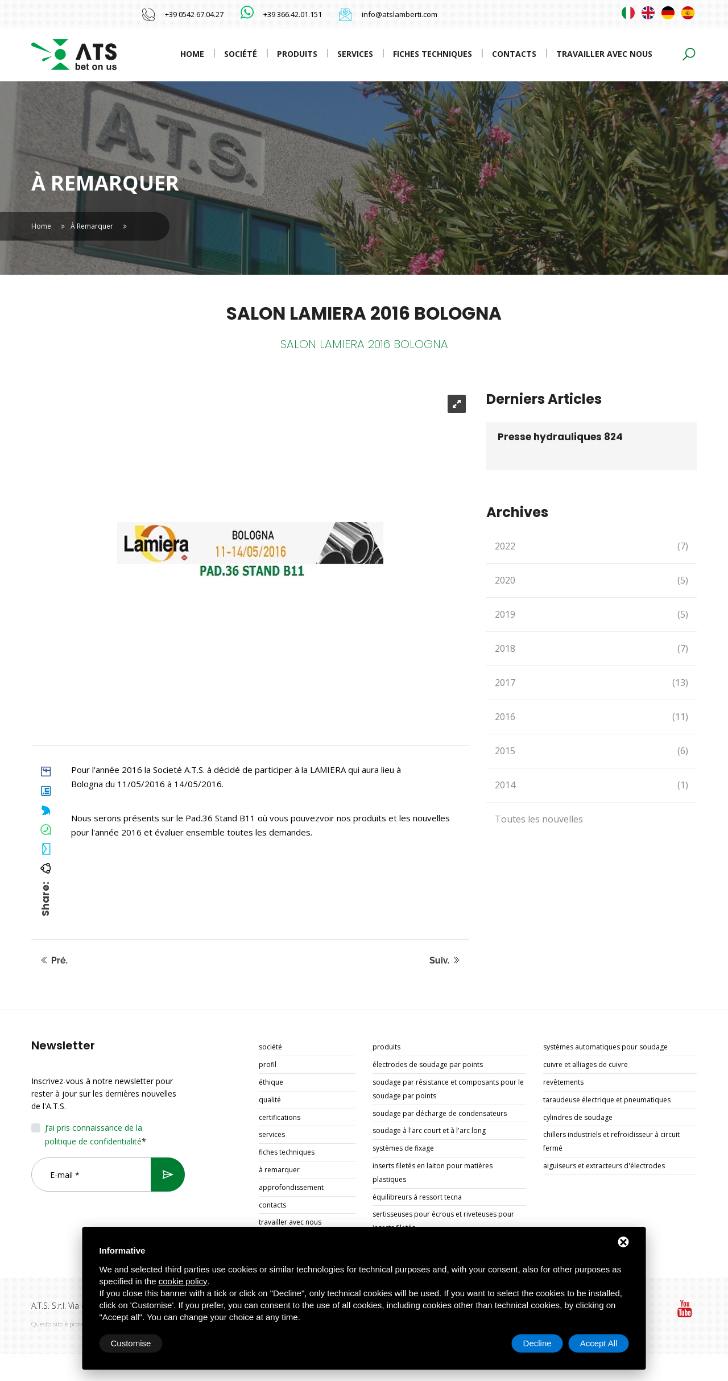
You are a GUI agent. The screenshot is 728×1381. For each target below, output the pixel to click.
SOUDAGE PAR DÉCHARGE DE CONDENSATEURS (440, 1113)
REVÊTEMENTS (563, 1082)
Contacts (514, 53)
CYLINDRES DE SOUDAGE (578, 1117)
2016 (591, 717)
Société (240, 53)
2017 (591, 683)
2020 (591, 580)
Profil (267, 1064)
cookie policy (183, 1281)
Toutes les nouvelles (539, 819)
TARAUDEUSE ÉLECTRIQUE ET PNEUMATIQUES (607, 1100)
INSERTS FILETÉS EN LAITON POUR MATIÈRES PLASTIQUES (433, 1172)
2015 (591, 751)
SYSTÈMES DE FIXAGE (403, 1148)
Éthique (271, 1082)
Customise (131, 1343)
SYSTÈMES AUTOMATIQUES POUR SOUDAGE (605, 1047)
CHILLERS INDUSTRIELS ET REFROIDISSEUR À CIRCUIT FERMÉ (611, 1141)
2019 (591, 614)
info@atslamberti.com (399, 14)
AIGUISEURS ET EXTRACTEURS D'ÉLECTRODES (604, 1166)
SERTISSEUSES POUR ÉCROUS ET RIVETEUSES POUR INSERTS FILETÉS (443, 1221)
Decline (537, 1343)
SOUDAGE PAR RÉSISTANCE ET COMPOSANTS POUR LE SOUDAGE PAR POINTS (448, 1089)
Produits (297, 53)
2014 (591, 785)
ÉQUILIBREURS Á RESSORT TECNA (417, 1197)
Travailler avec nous (604, 53)
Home (192, 53)
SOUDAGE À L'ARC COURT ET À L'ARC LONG (429, 1130)
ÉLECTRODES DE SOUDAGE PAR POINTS (428, 1064)
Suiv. (445, 960)
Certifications (279, 1117)
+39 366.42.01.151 (292, 14)
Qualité (270, 1100)
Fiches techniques (432, 53)
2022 (591, 546)
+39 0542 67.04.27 (194, 14)
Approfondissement (291, 1187)
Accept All (599, 1343)
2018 (591, 649)
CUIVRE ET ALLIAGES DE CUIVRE (585, 1064)
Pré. (54, 960)
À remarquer (92, 226)
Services (355, 53)
